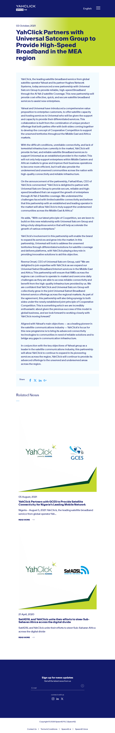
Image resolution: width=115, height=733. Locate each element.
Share (22, 379)
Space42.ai (66, 729)
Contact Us (32, 729)
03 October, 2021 (26, 25)
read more (24, 520)
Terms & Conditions (49, 729)
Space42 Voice (81, 729)
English (87, 8)
